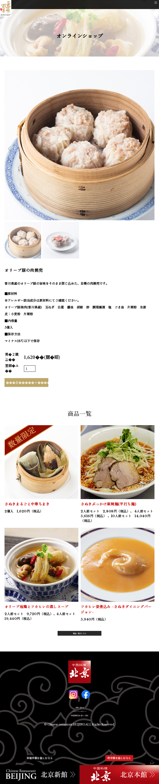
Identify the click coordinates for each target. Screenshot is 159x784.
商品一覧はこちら (79, 635)
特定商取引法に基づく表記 (79, 729)
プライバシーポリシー (79, 721)
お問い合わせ (79, 713)
